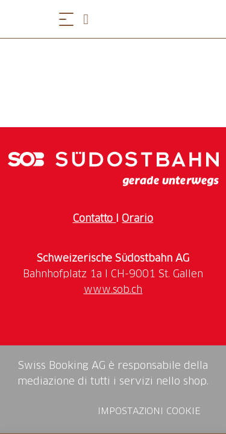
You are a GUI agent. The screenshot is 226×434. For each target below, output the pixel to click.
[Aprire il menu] (66, 19)
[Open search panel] (90, 19)
